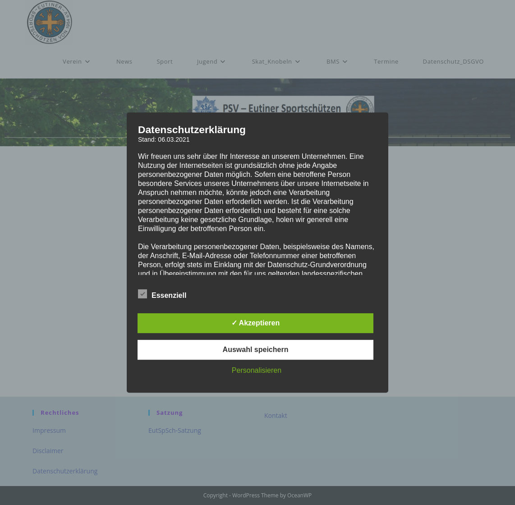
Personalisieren (256, 370)
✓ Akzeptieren (255, 323)
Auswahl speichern (256, 349)
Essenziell (162, 293)
